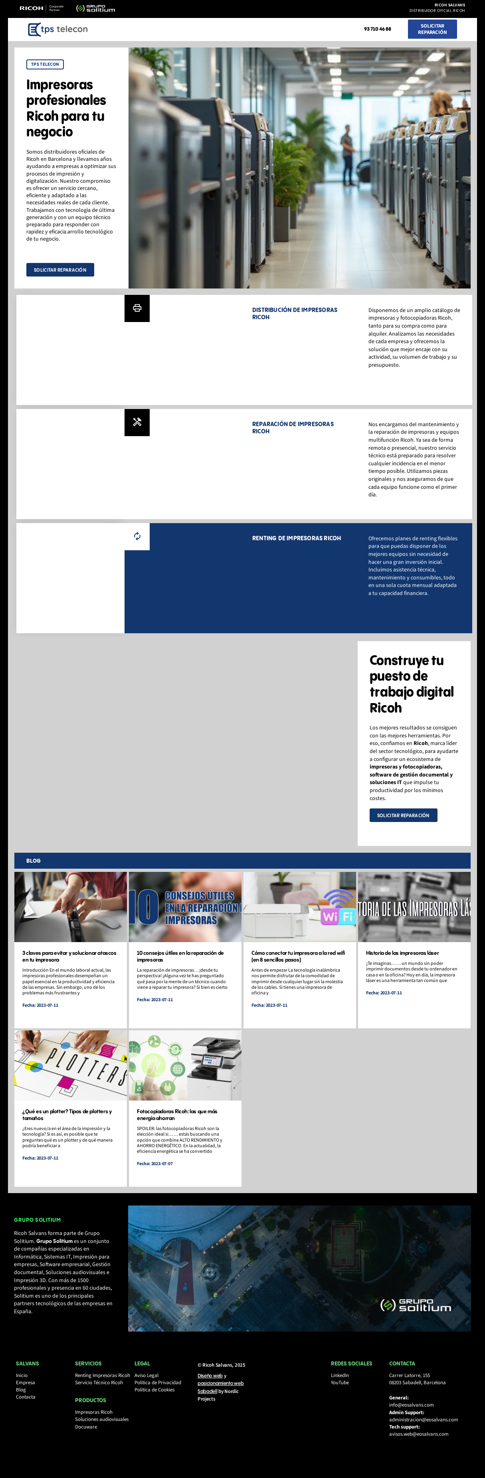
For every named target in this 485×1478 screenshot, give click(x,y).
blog (35, 865)
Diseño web (210, 1388)
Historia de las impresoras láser (401, 958)
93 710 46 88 (377, 29)
